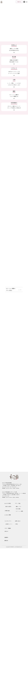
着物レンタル (18, 506)
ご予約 (16, 524)
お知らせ (6, 531)
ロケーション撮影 (19, 511)
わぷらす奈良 (1, 2)
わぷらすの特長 (7, 503)
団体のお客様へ (8, 506)
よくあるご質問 (7, 514)
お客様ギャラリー (9, 524)
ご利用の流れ (7, 510)
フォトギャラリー (8, 521)
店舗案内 (6, 537)
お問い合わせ (17, 521)
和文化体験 (18, 508)
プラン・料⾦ (17, 503)
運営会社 (6, 540)
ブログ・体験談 (7, 528)
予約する (19, 2)
